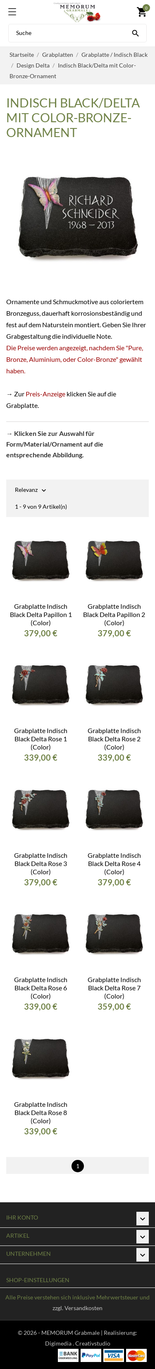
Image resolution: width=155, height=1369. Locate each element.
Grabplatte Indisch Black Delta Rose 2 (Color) (114, 738)
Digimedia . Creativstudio (77, 1343)
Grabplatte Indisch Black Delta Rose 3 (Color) (40, 863)
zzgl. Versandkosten (77, 1307)
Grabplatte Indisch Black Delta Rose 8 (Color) (40, 1112)
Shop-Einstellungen (37, 1279)
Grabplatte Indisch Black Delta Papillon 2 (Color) (114, 614)
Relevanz (26, 490)
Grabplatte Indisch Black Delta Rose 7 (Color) (114, 988)
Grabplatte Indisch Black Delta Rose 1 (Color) (40, 738)
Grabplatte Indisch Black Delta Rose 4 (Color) (114, 863)
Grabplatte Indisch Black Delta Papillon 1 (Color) (41, 614)
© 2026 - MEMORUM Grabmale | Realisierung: (77, 1332)
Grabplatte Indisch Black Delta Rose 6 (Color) (40, 988)
